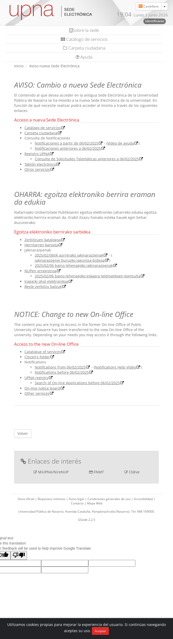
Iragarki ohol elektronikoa (46, 281)
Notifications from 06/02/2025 (60, 367)
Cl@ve (134, 471)
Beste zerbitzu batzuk (43, 286)
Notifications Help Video (115, 367)
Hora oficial (26, 499)
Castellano (149, 6)
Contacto (77, 503)
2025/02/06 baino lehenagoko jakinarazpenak (74, 265)
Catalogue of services (42, 351)
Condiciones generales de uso (109, 499)
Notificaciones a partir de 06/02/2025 (66, 143)
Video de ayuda (120, 143)
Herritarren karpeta (41, 244)
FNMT (99, 471)
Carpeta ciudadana (84, 48)
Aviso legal (77, 499)
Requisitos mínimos (52, 499)
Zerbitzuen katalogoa (42, 239)
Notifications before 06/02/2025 (62, 372)
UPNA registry (36, 377)
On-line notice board (42, 388)
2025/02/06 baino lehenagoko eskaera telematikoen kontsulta (87, 276)
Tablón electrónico (40, 164)
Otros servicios (37, 169)
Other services (36, 393)
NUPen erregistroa (40, 270)
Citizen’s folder (37, 356)
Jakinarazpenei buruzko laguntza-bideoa (70, 260)
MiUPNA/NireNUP (53, 471)
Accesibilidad (143, 499)
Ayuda (84, 57)
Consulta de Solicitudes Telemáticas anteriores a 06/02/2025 (87, 158)
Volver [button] (23, 433)
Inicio (18, 65)
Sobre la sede (84, 30)
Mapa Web (94, 503)
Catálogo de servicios (84, 39)
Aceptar (100, 631)
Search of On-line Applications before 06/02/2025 (77, 382)
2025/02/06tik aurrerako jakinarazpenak (69, 255)
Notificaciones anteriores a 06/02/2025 (68, 148)
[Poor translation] (19, 555)
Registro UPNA (36, 153)
